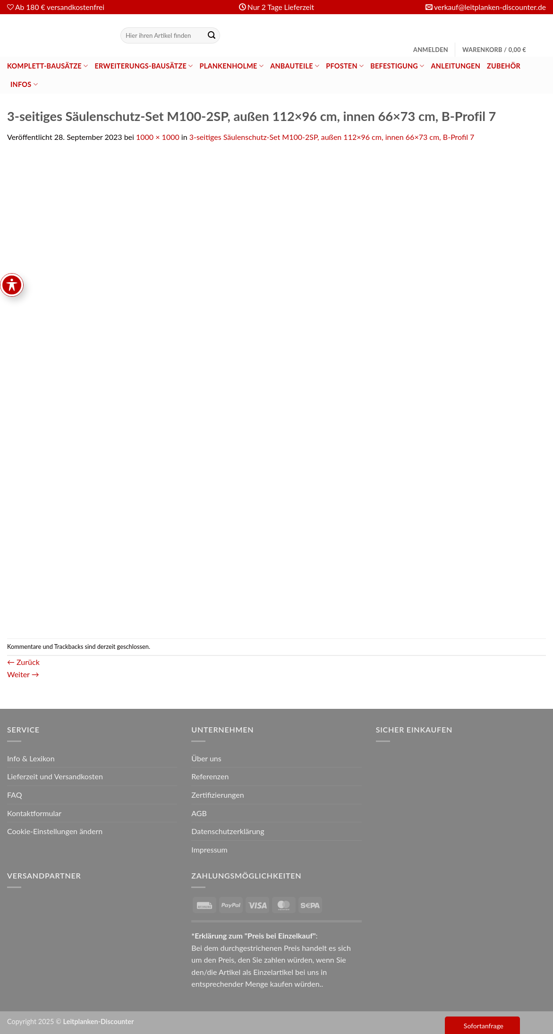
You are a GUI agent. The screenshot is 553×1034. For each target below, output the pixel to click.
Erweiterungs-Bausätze (143, 65)
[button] (430, 49)
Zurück (23, 661)
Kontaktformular (34, 813)
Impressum (209, 849)
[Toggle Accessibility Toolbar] (11, 381)
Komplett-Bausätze (47, 65)
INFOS (24, 84)
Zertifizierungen (217, 794)
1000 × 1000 (157, 136)
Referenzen (210, 776)
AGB (199, 813)
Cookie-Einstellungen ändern (54, 831)
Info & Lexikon (31, 758)
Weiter (23, 674)
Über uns (206, 758)
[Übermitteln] (212, 35)
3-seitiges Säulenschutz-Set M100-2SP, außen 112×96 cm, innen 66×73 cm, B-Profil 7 (332, 136)
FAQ (14, 794)
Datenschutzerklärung (227, 831)
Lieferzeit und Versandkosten (55, 776)
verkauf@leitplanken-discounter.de (490, 7)
